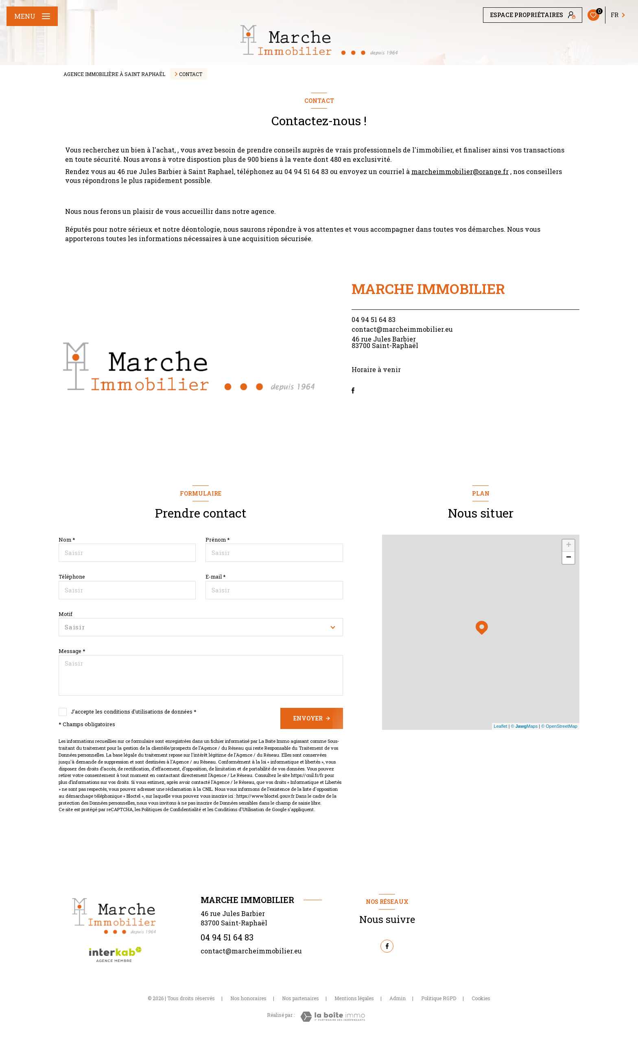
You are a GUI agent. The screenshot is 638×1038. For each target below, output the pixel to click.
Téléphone (72, 576)
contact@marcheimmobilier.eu (402, 329)
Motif (65, 614)
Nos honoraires (248, 998)
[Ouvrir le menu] (32, 16)
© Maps (524, 726)
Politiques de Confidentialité (171, 809)
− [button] (568, 558)
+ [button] (568, 546)
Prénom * (217, 539)
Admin (397, 998)
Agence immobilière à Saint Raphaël (114, 74)
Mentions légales (354, 998)
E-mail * (215, 576)
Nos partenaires (300, 998)
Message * (72, 651)
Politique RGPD (438, 998)
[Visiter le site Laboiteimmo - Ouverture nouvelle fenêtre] (333, 1017)
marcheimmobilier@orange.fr (460, 171)
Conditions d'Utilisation (239, 809)
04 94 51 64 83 (373, 319)
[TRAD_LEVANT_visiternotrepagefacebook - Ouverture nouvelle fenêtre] (353, 390)
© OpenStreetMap (559, 726)
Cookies (481, 998)
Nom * (67, 539)
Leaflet (500, 726)
